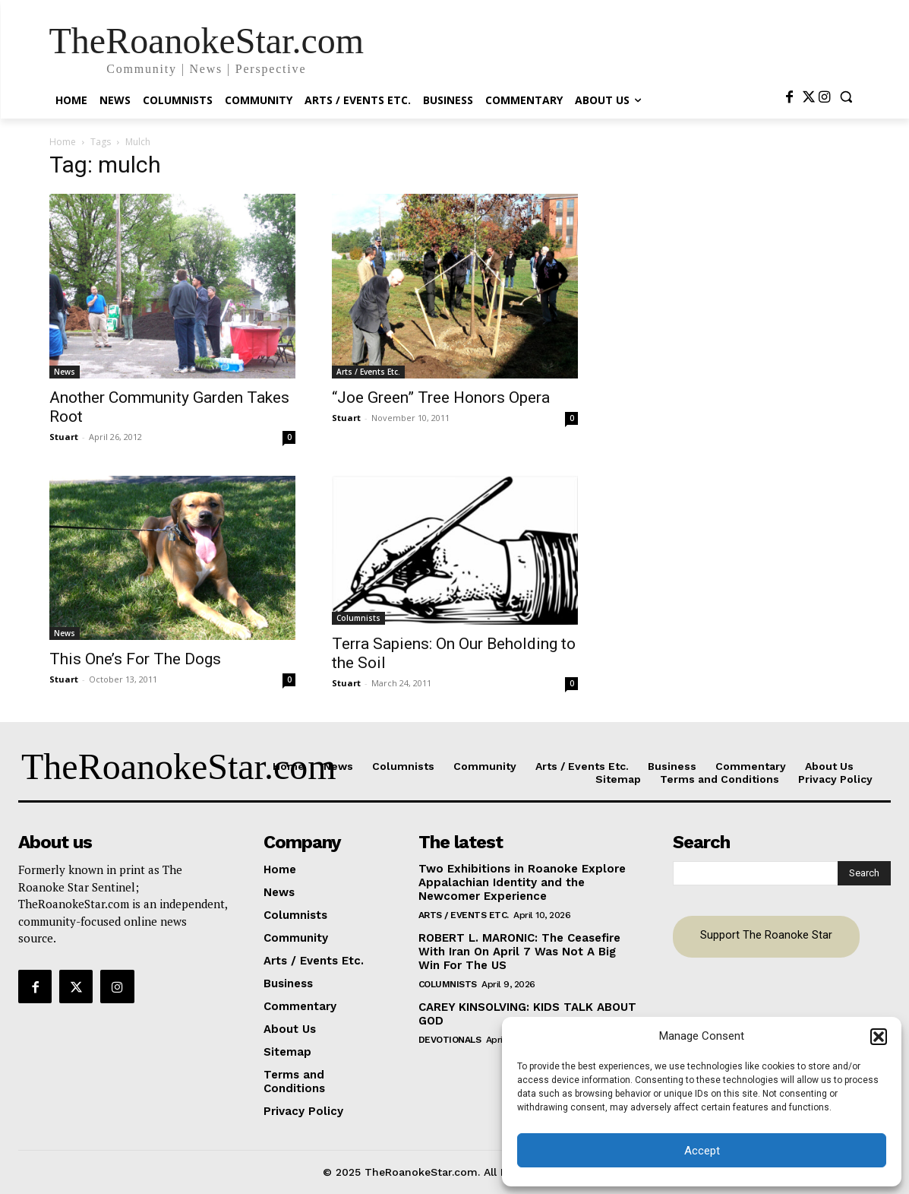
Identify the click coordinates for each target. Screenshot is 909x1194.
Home (62, 141)
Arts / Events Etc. (368, 371)
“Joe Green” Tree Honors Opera (441, 397)
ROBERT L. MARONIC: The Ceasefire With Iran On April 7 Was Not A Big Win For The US (519, 951)
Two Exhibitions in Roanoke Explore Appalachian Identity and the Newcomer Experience (522, 882)
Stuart (63, 436)
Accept (702, 1151)
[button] (878, 1036)
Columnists (358, 618)
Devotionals (449, 1039)
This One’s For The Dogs (135, 659)
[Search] (864, 873)
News (64, 371)
